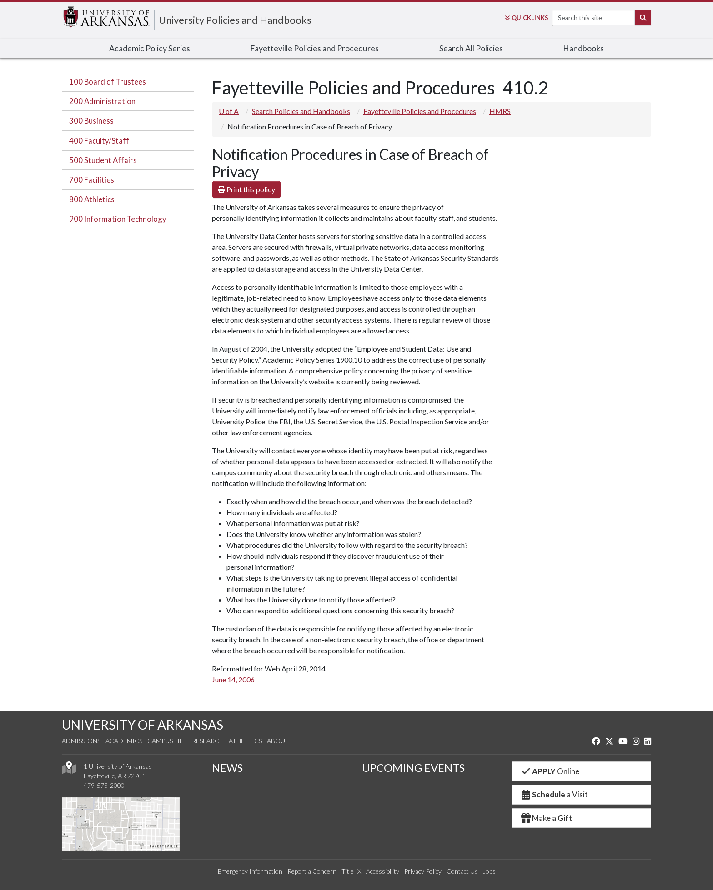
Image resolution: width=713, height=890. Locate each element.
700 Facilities (91, 179)
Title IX (351, 871)
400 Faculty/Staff (99, 140)
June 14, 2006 (233, 679)
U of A (229, 111)
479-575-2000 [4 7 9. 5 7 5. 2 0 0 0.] (104, 785)
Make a (546, 818)
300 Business (91, 120)
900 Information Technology (117, 219)
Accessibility (382, 871)
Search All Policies (471, 48)
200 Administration (102, 101)
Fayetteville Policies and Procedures (314, 48)
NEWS (227, 767)
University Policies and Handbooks (235, 20)
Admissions (81, 741)
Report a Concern (311, 871)
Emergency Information (250, 871)
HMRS (500, 111)
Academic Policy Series (149, 48)
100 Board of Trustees (107, 81)
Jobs (489, 871)
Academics (123, 741)
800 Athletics (92, 199)
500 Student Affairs (103, 160)
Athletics (245, 741)
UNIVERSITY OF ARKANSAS (142, 724)
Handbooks (583, 48)
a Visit (554, 794)
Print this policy (246, 189)
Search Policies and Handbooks (301, 111)
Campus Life (167, 741)
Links (526, 17)
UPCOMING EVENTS (413, 767)
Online (549, 771)
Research (208, 741)
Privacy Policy (423, 871)
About (278, 741)
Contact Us (462, 871)
